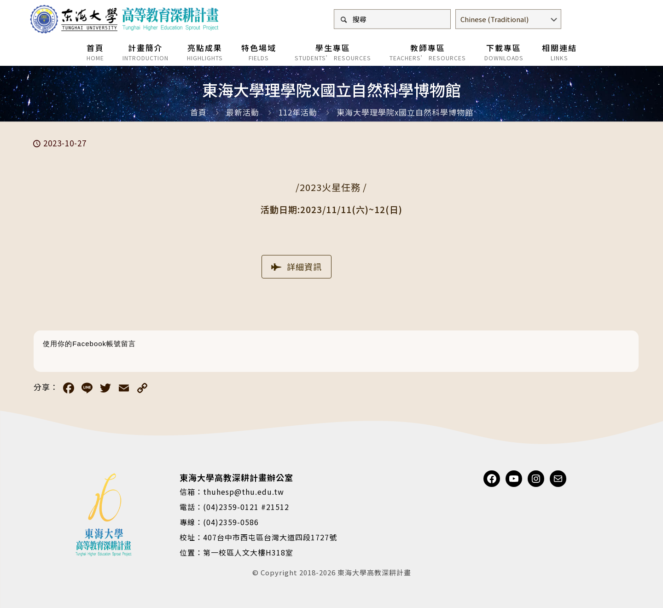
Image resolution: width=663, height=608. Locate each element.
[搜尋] (392, 19)
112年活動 (298, 112)
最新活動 (242, 112)
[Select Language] (508, 19)
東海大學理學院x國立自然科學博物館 (405, 112)
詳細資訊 (296, 266)
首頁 (198, 112)
